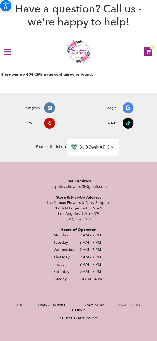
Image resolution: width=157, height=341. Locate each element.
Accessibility (129, 305)
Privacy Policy (92, 305)
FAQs (18, 305)
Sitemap (78, 309)
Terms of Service (51, 305)
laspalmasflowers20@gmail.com (78, 186)
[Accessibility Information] (5, 5)
